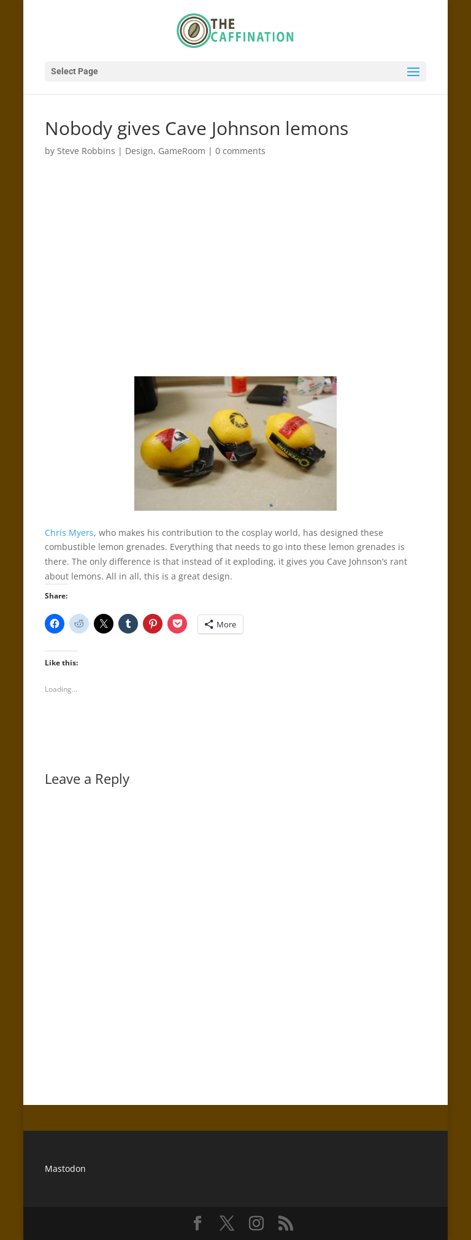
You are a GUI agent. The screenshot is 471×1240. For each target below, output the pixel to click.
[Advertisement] (235, 260)
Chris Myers (69, 532)
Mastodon (65, 1168)
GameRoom (181, 151)
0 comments (240, 151)
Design (139, 151)
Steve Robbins (86, 151)
